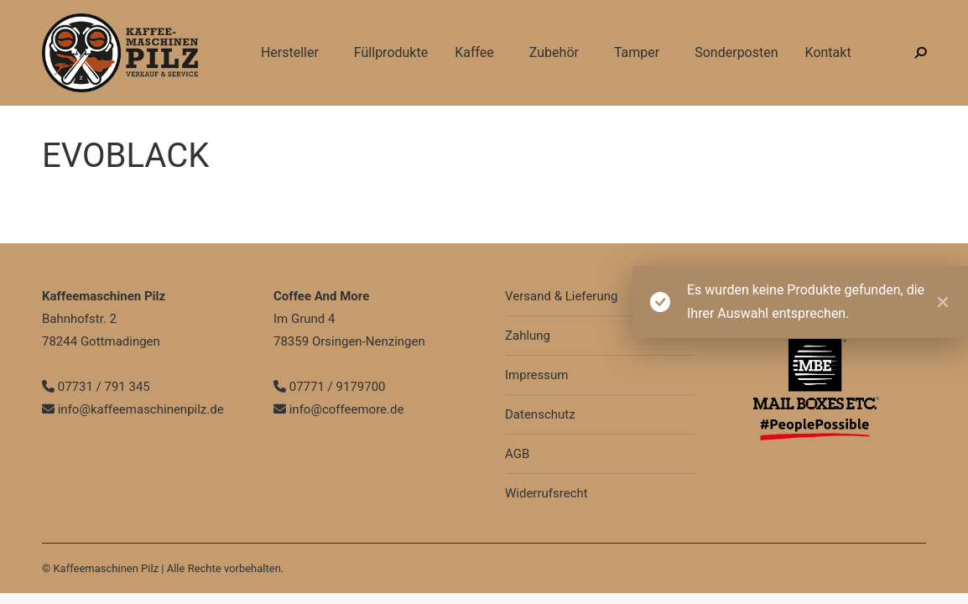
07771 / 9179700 (329, 386)
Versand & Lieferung (561, 296)
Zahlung (527, 335)
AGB (517, 453)
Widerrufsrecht (546, 493)
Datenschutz (540, 414)
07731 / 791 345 (91, 15)
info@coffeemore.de (338, 409)
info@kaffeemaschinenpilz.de (239, 15)
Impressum (536, 375)
